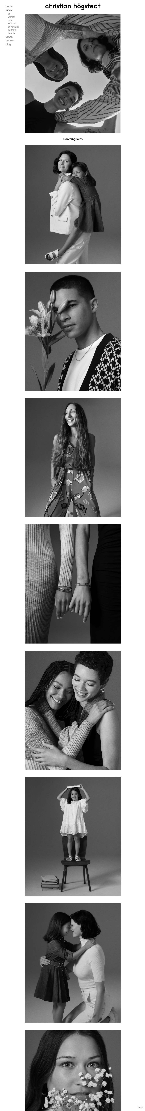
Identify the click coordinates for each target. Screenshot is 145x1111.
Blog (8, 44)
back (140, 1107)
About (9, 36)
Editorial (12, 23)
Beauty (11, 33)
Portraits (12, 30)
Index (9, 10)
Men (10, 20)
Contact (10, 40)
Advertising (13, 26)
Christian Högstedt (73, 6)
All (9, 13)
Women (11, 17)
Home (9, 6)
